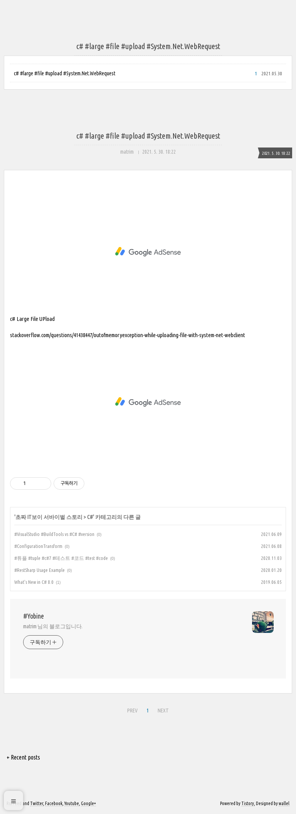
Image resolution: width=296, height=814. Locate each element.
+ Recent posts (23, 757)
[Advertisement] (148, 252)
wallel (284, 803)
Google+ (88, 803)
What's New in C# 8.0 (34, 582)
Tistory (247, 803)
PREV (131, 709)
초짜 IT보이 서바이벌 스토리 (48, 517)
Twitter (36, 803)
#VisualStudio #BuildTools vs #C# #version (54, 534)
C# (90, 517)
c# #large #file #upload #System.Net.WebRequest (64, 73)
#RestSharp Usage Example (39, 570)
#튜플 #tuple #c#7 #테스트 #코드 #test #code (61, 558)
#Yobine (33, 616)
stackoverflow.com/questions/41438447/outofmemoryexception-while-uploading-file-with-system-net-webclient (127, 335)
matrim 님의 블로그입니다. (52, 626)
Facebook (53, 803)
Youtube (71, 803)
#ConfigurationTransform (38, 546)
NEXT (162, 709)
